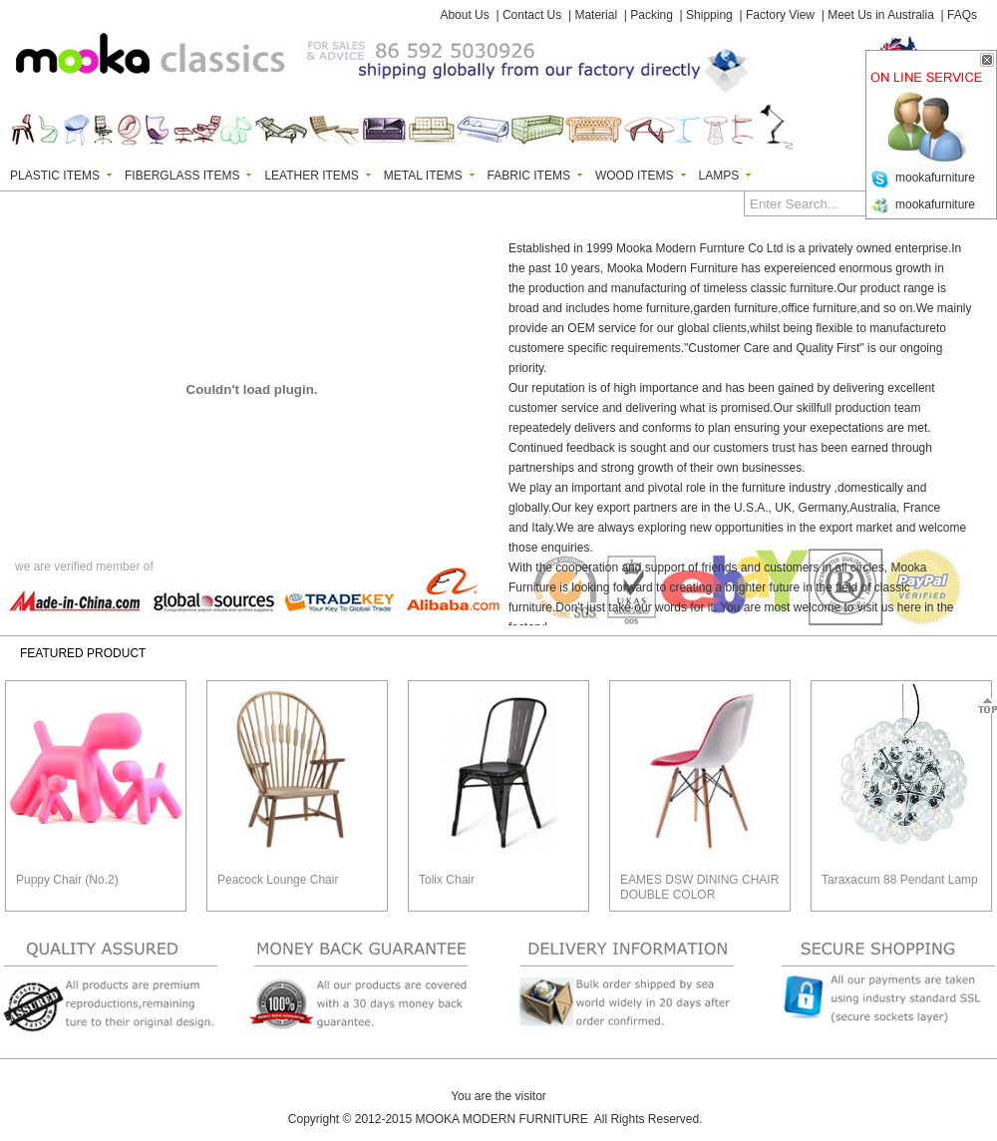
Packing (651, 15)
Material (595, 15)
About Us (464, 15)
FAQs (962, 15)
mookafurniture (935, 178)
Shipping (709, 15)
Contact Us (531, 15)
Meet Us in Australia (881, 15)
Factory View (780, 15)
